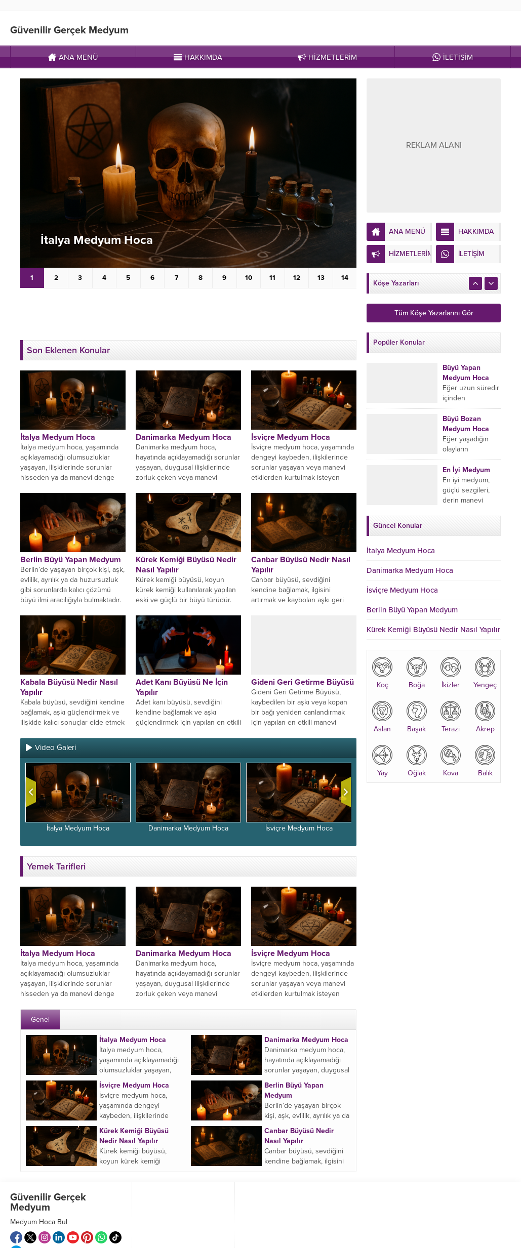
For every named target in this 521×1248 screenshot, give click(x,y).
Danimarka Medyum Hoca (183, 437)
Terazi (450, 717)
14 (345, 278)
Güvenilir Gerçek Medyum (69, 30)
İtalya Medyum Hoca (97, 240)
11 (272, 278)
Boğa (416, 673)
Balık (485, 761)
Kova (450, 761)
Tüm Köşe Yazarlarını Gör (433, 313)
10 (248, 278)
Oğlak (416, 761)
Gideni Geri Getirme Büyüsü (302, 682)
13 (321, 278)
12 (297, 278)
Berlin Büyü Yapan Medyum (70, 560)
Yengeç (485, 673)
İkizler (450, 673)
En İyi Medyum (466, 470)
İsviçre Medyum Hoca (290, 437)
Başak (416, 717)
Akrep (485, 717)
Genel (40, 1019)
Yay (382, 761)
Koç (382, 673)
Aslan (382, 717)
